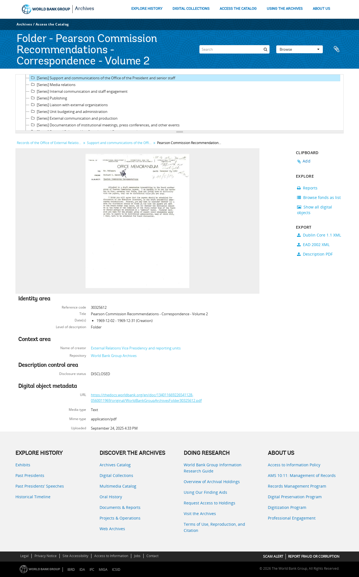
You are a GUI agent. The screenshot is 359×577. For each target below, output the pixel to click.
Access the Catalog (52, 24)
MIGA (103, 569)
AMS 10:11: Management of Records (302, 475)
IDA (82, 569)
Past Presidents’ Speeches (39, 486)
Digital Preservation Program (295, 496)
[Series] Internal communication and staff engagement (78, 91)
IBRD (71, 569)
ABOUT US (321, 9)
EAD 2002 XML (313, 244)
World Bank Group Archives (114, 355)
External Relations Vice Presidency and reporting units (136, 348)
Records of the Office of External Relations (49, 142)
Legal (24, 555)
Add (306, 161)
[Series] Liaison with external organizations (68, 104)
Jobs (137, 555)
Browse (299, 49)
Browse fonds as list (319, 197)
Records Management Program (297, 486)
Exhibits (22, 464)
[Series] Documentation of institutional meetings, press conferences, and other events (104, 125)
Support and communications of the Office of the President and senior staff (120, 142)
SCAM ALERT (273, 556)
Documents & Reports (120, 507)
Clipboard (337, 49)
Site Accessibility (75, 555)
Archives (84, 8)
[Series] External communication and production (73, 118)
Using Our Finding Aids (205, 492)
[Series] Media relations (52, 84)
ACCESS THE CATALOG (238, 9)
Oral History (111, 496)
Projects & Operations (120, 518)
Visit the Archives (200, 513)
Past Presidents (29, 475)
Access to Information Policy (294, 464)
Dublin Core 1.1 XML (319, 235)
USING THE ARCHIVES (285, 9)
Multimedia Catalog (118, 486)
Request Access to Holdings (209, 503)
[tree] (179, 103)
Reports (307, 188)
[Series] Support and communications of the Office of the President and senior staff (102, 78)
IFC (91, 569)
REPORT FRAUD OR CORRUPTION (313, 556)
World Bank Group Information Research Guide (212, 468)
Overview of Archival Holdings (212, 481)
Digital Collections (116, 475)
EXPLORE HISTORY (146, 9)
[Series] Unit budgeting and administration (68, 111)
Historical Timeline (32, 496)
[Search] (234, 49)
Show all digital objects (314, 209)
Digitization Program (287, 507)
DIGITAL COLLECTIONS (191, 9)
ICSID (116, 569)
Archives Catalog (115, 464)
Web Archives (112, 528)
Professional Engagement (292, 518)
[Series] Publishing (48, 98)
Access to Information (111, 555)
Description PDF (315, 254)
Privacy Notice (45, 555)
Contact (152, 555)
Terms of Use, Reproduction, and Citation (214, 527)
